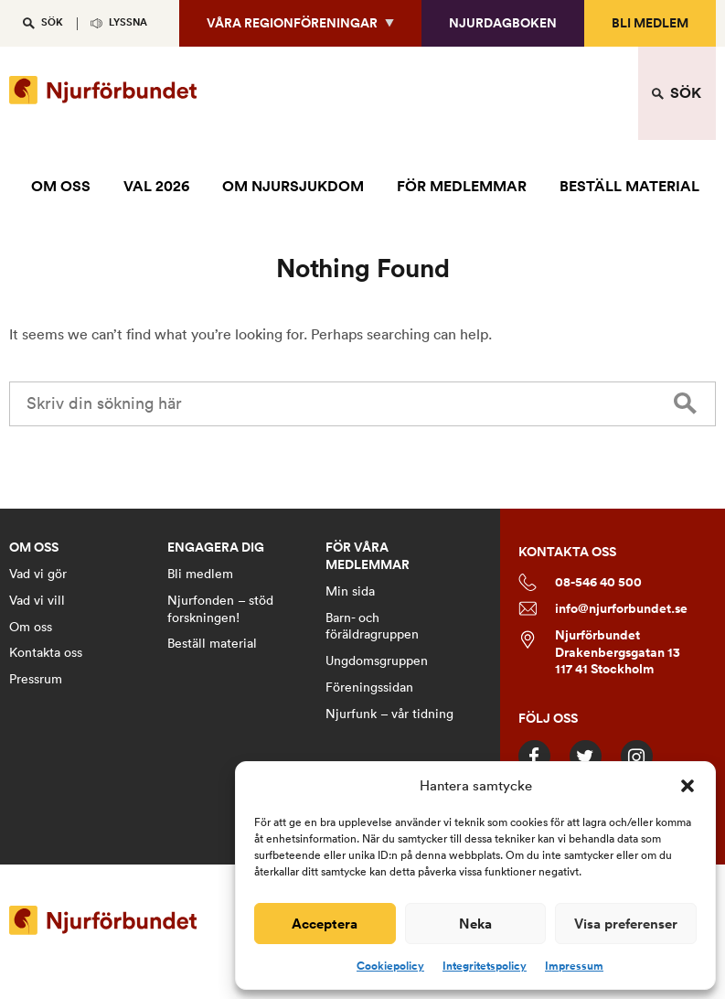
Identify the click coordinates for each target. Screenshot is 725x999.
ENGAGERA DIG (215, 547)
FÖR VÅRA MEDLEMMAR (367, 556)
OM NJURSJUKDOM (293, 186)
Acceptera (324, 923)
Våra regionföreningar (292, 23)
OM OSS (61, 186)
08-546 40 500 (580, 582)
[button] (687, 786)
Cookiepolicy (390, 966)
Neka (475, 923)
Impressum (574, 966)
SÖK (52, 22)
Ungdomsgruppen (376, 660)
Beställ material (212, 643)
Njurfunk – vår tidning (389, 713)
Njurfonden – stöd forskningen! (220, 609)
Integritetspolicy (484, 966)
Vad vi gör (38, 573)
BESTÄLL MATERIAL (629, 186)
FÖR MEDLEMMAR (462, 186)
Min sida (350, 591)
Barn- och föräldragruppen (372, 626)
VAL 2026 (156, 186)
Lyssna (128, 22)
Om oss (30, 626)
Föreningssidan (369, 687)
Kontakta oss (45, 652)
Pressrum (35, 679)
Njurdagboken (503, 23)
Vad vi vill (37, 600)
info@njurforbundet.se (603, 609)
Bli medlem (650, 23)
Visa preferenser (625, 923)
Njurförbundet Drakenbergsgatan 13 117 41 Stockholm (599, 653)
